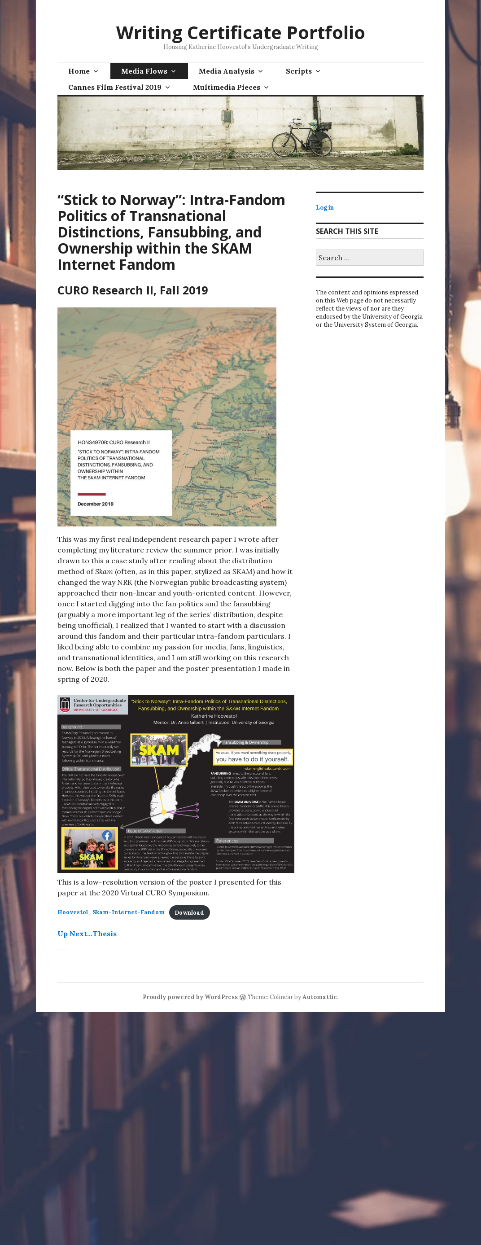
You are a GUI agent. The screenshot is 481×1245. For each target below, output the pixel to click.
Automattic (319, 997)
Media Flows (144, 70)
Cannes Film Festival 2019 (115, 87)
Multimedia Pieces (226, 87)
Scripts (299, 70)
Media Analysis (226, 70)
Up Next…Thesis (87, 933)
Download (189, 912)
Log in (325, 207)
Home (79, 70)
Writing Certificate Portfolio (240, 32)
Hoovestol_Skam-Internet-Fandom (111, 912)
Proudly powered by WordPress (190, 997)
